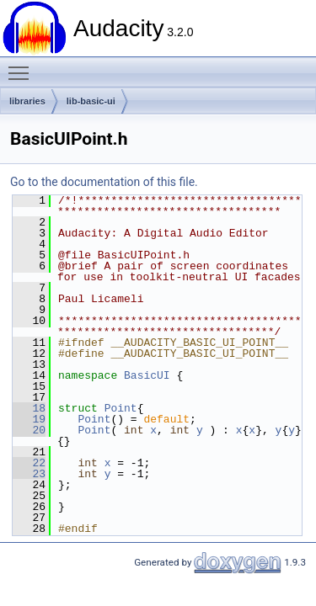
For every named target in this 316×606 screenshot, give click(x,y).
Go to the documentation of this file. (104, 182)
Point (120, 408)
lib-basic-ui (91, 101)
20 (29, 430)
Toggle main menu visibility (22, 65)
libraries (27, 101)
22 (29, 462)
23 (29, 473)
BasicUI (147, 375)
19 (29, 419)
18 (29, 408)
